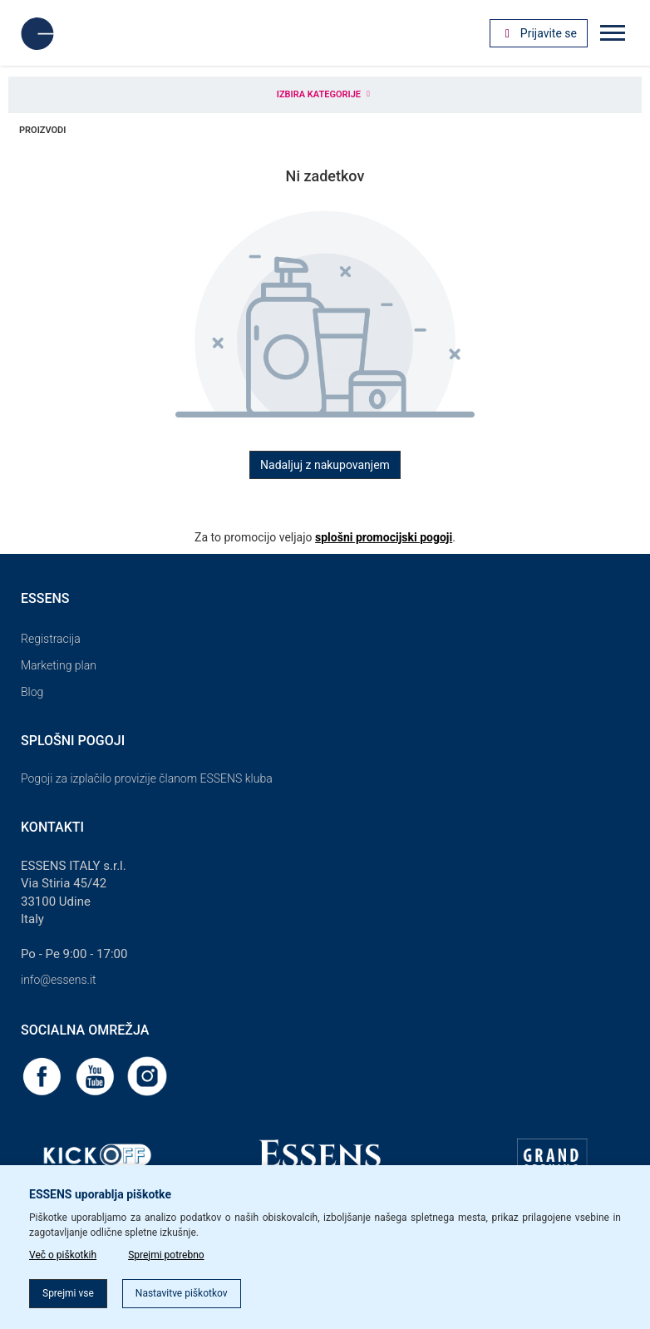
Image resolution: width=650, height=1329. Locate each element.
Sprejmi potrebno (166, 1255)
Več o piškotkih (62, 1255)
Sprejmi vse (68, 1293)
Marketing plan (58, 665)
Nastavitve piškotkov (181, 1293)
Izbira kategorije (325, 94)
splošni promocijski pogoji (383, 537)
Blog (32, 692)
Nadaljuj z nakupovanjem (325, 465)
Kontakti (52, 827)
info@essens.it (58, 979)
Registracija (51, 638)
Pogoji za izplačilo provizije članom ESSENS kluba (147, 778)
